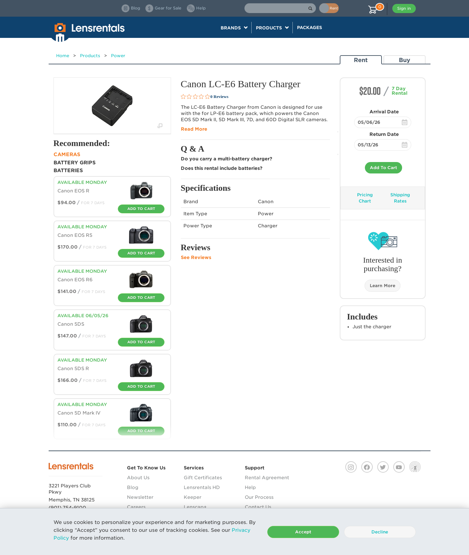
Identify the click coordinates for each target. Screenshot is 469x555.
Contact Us (258, 507)
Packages (309, 27)
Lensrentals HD (202, 487)
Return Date (384, 134)
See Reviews (196, 257)
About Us (138, 477)
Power (118, 55)
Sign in (404, 8)
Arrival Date (384, 111)
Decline (379, 532)
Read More (194, 129)
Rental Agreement (267, 477)
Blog (132, 487)
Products (90, 55)
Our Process (259, 497)
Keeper (192, 497)
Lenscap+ (195, 507)
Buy (404, 60)
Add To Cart (383, 167)
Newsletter (140, 497)
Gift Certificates (203, 477)
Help (250, 487)
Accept (303, 532)
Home (62, 55)
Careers (136, 507)
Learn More (382, 285)
